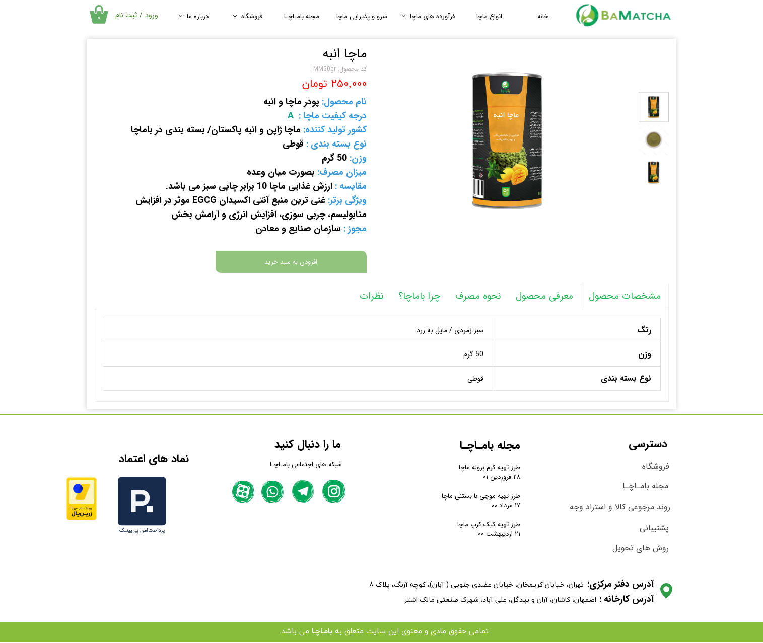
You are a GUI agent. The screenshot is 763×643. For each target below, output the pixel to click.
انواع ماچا (489, 16)
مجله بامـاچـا (301, 16)
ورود (151, 15)
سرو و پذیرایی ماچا (361, 16)
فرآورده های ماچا (432, 16)
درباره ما (198, 16)
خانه (542, 16)
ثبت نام (126, 15)
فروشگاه (251, 16)
